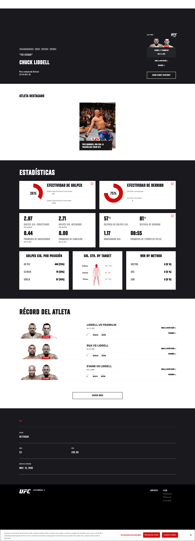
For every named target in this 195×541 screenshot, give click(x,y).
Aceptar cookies (170, 535)
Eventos (17, 10)
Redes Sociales (148, 10)
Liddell (92, 325)
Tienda (171, 10)
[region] (97, 535)
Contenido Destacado (57, 10)
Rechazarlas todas (152, 535)
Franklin (109, 325)
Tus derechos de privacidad (131, 535)
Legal (165, 490)
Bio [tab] (20, 421)
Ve (159, 10)
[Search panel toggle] (177, 10)
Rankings (28, 10)
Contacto (154, 490)
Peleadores (40, 10)
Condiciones (167, 494)
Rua (89, 346)
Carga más (97, 395)
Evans (91, 366)
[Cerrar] (191, 535)
